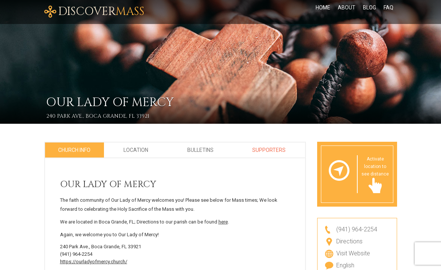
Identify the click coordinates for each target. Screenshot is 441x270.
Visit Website (353, 253)
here (223, 222)
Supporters (269, 150)
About (346, 12)
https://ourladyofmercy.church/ (93, 261)
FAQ (388, 12)
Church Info (74, 150)
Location (135, 150)
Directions (349, 241)
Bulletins (200, 150)
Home (323, 12)
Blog (369, 12)
